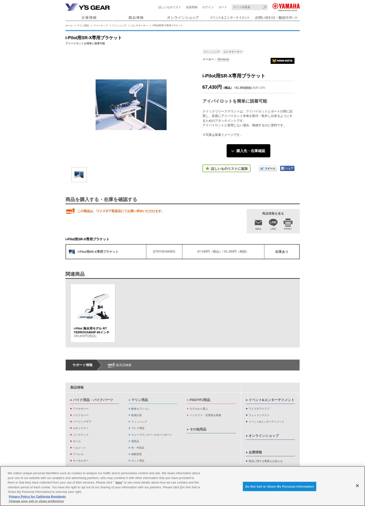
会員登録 (191, 7)
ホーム (69, 25)
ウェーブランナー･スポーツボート (151, 434)
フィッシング (119, 25)
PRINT (288, 228)
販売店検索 (123, 365)
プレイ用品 (137, 428)
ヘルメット (79, 447)
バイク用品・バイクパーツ (93, 400)
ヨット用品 (137, 460)
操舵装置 (136, 454)
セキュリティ (81, 428)
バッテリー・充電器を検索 (205, 415)
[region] (182, 486)
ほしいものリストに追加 (229, 168)
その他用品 (198, 429)
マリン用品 (83, 25)
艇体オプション (140, 408)
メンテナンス (81, 434)
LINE (273, 228)
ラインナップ (100, 25)
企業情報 (255, 452)
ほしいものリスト (169, 7)
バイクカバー (81, 415)
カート (222, 7)
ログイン (208, 7)
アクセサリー (81, 408)
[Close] (357, 485)
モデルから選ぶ (199, 408)
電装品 (135, 441)
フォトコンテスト (259, 415)
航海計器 (136, 415)
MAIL (258, 228)
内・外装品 (137, 447)
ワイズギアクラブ (259, 408)
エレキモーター (139, 25)
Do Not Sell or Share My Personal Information (279, 486)
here (118, 482)
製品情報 (77, 387)
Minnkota (223, 59)
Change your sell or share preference (36, 501)
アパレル (78, 454)
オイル (77, 441)
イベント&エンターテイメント (271, 400)
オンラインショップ (264, 436)
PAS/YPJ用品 (200, 400)
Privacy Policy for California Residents (37, 496)
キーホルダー (81, 460)
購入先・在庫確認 (250, 151)
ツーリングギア (82, 421)
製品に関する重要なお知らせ (266, 461)
